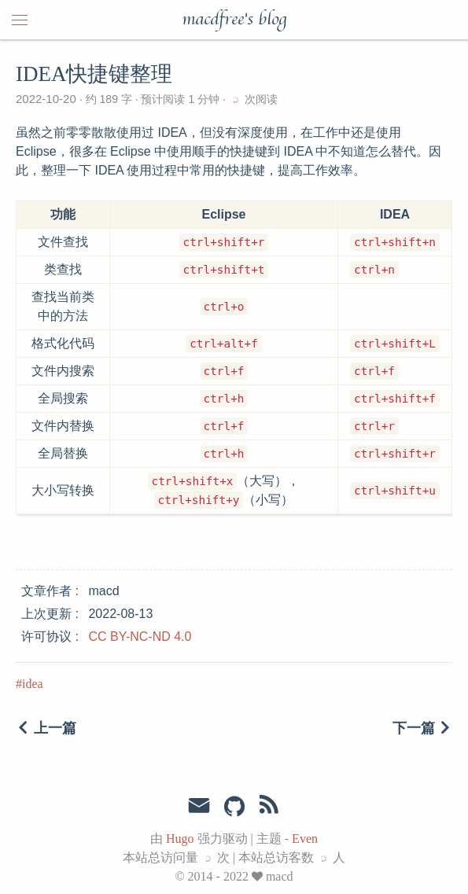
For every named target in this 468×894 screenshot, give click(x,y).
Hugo (180, 838)
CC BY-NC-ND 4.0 (139, 636)
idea (32, 683)
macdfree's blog (234, 19)
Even (305, 838)
